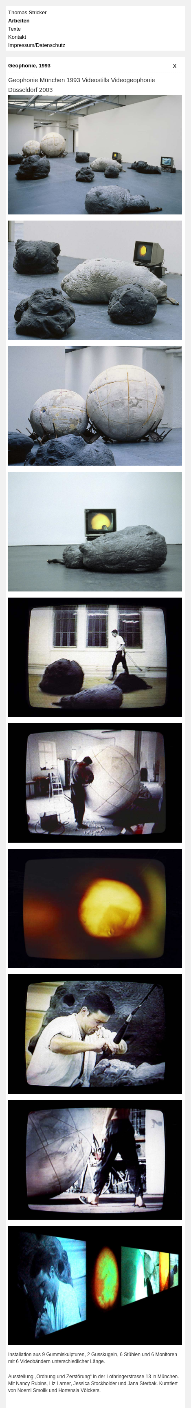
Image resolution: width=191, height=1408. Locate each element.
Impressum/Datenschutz (36, 45)
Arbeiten (19, 21)
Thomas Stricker (27, 12)
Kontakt (17, 37)
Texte (14, 29)
